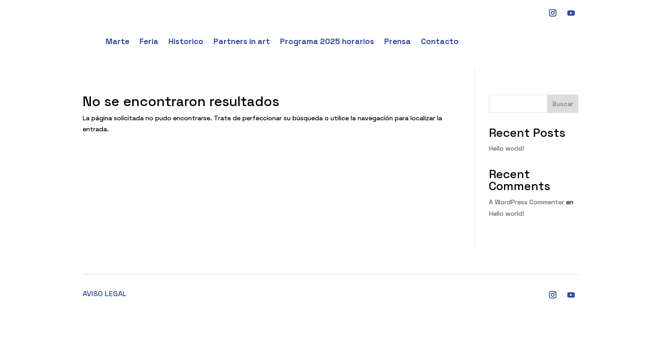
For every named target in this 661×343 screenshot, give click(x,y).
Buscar (562, 104)
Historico (185, 41)
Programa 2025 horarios (327, 41)
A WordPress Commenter (526, 202)
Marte (117, 41)
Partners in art (241, 41)
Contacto (440, 41)
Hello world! (506, 148)
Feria (149, 41)
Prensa (397, 41)
